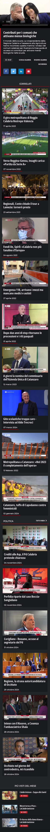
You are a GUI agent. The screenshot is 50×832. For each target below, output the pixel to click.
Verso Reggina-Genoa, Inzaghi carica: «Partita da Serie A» (24, 162)
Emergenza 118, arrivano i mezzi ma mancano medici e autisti (23, 291)
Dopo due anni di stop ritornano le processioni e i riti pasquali (22, 334)
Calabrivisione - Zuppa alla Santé (33, 792)
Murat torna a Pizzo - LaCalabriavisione (28, 807)
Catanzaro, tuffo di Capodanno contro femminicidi (24, 506)
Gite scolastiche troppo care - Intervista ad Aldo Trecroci (19, 420)
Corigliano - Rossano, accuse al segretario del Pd (21, 640)
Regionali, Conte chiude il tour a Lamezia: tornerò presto (21, 205)
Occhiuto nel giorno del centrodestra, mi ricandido (19, 767)
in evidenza (42, 64)
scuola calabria (25, 60)
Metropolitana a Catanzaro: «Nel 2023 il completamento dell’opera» (24, 463)
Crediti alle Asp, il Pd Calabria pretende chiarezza (20, 556)
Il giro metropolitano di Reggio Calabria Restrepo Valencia (20, 119)
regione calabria (40, 60)
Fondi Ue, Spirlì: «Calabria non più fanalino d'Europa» (22, 248)
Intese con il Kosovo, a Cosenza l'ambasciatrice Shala (21, 725)
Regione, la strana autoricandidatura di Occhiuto (24, 682)
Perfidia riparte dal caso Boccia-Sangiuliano (22, 598)
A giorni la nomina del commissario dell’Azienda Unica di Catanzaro (23, 377)
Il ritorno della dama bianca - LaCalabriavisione (31, 821)
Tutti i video (41, 520)
